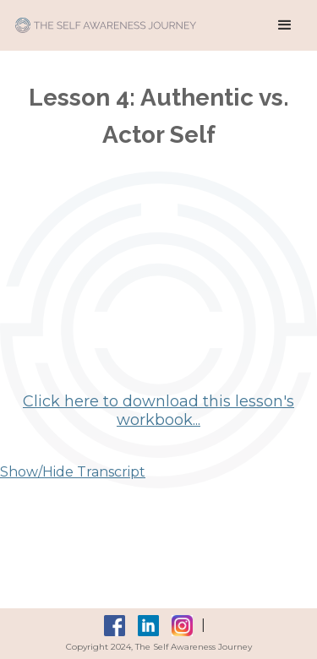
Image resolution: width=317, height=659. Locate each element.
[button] (285, 25)
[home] (101, 16)
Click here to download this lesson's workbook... (158, 410)
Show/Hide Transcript (72, 472)
